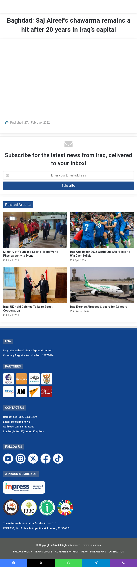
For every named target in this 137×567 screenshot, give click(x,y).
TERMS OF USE (43, 551)
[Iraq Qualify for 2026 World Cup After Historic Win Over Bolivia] (102, 230)
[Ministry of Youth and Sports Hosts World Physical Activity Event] (35, 230)
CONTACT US (116, 551)
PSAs (84, 551)
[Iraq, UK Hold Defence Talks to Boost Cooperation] (35, 285)
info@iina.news (20, 421)
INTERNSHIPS (98, 551)
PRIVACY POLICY (22, 551)
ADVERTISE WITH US (67, 551)
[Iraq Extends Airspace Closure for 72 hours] (102, 285)
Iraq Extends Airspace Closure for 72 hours (98, 306)
